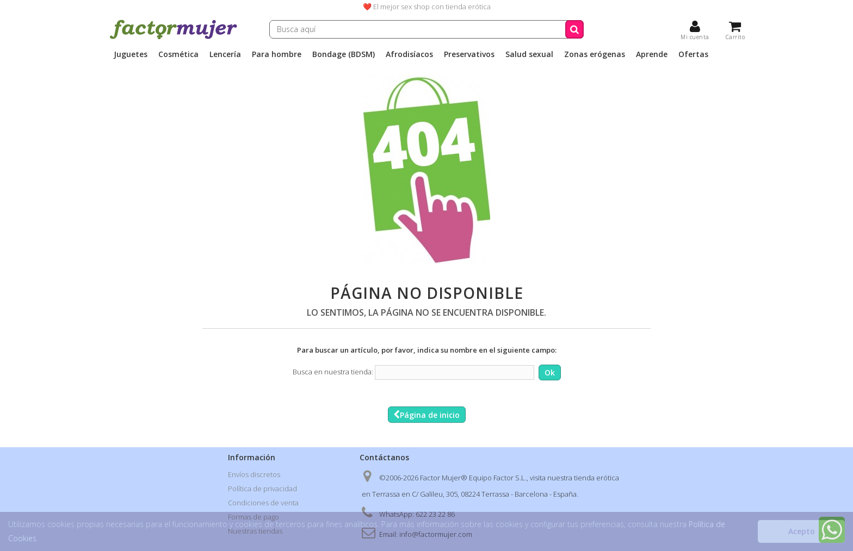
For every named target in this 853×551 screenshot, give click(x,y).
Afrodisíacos (409, 54)
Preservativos (469, 54)
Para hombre (276, 54)
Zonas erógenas (594, 54)
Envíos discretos (254, 474)
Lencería (225, 54)
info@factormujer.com (435, 534)
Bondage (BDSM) (343, 54)
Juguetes (130, 54)
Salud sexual (529, 54)
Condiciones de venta (263, 503)
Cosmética (178, 54)
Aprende (651, 54)
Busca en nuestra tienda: (333, 372)
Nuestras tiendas (255, 531)
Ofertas (693, 54)
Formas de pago (253, 517)
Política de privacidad (262, 488)
